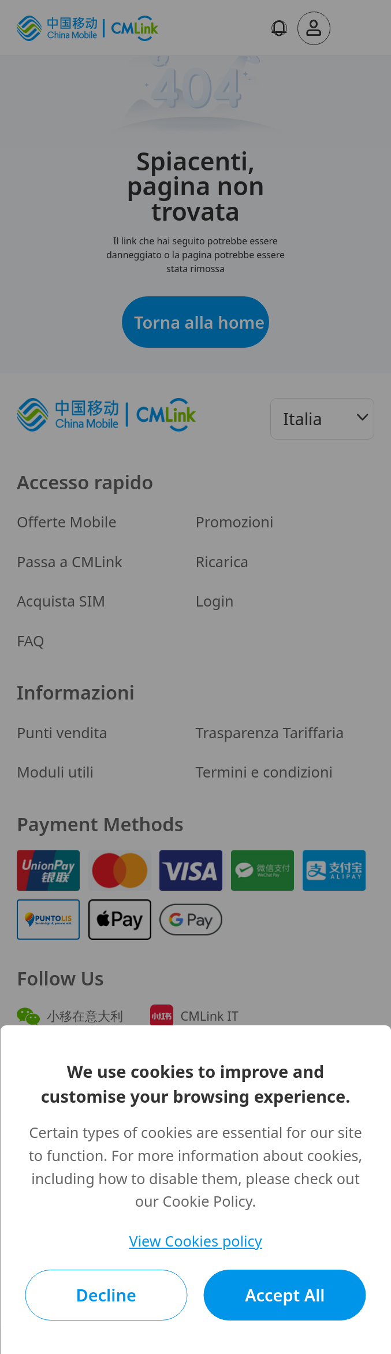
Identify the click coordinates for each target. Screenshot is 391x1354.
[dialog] (195, 1189)
